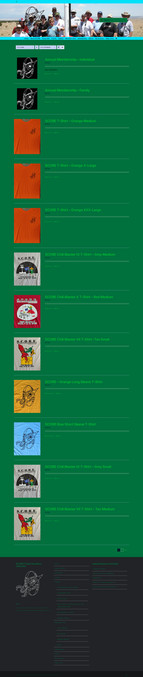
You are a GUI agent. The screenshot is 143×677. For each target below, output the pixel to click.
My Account (59, 658)
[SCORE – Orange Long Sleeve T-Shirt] (27, 396)
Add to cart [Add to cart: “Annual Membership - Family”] (49, 102)
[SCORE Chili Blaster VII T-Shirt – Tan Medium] (27, 523)
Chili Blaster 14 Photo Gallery (68, 587)
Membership (59, 649)
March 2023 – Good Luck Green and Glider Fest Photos (71, 605)
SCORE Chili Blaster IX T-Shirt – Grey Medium (80, 254)
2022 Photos (62, 599)
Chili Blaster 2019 (64, 593)
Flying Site (59, 573)
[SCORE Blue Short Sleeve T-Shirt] (27, 438)
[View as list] (62, 47)
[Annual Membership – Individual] (27, 68)
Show (45, 47)
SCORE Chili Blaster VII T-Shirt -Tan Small (77, 339)
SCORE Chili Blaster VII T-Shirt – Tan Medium (79, 509)
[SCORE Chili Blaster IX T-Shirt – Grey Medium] (27, 269)
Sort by (20, 47)
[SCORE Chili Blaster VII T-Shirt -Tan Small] (27, 353)
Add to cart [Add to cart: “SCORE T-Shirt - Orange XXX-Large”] (49, 221)
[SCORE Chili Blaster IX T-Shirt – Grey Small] (27, 481)
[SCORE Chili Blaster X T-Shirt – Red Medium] (27, 311)
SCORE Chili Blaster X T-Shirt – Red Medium (79, 297)
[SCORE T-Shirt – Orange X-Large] (27, 181)
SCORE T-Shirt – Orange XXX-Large (73, 210)
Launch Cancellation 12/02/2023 (105, 587)
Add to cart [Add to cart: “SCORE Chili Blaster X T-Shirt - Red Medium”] (49, 308)
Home (57, 564)
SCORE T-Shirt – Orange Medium (70, 121)
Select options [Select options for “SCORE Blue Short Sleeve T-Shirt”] (50, 436)
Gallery (57, 582)
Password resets (99, 569)
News (60, 645)
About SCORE (60, 568)
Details (57, 73)
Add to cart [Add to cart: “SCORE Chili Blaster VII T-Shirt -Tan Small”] (49, 351)
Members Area (60, 622)
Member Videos (63, 618)
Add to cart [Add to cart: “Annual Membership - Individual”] (49, 73)
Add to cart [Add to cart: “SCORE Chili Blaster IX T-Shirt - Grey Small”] (49, 478)
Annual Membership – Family (67, 90)
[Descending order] (37, 47)
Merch (57, 654)
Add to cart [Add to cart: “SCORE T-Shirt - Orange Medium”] (49, 132)
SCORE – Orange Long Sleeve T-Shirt (73, 382)
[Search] (101, 20)
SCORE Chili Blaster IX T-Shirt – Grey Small (78, 467)
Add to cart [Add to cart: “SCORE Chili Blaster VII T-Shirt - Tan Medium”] (49, 520)
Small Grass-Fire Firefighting (103, 573)
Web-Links (59, 663)
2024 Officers (62, 628)
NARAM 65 (97, 578)
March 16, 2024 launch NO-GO (104, 582)
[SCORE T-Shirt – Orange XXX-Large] (27, 225)
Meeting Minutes (63, 639)
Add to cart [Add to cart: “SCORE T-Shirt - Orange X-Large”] (49, 177)
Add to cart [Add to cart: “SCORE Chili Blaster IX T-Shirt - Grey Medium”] (49, 266)
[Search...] (113, 20)
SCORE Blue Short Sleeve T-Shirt (70, 424)
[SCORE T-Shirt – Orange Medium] (27, 136)
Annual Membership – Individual (70, 59)
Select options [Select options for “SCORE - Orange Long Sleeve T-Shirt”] (50, 393)
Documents (62, 634)
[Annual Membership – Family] (27, 99)
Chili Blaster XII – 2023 (66, 612)
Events (57, 577)
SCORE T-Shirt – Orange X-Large (70, 165)
